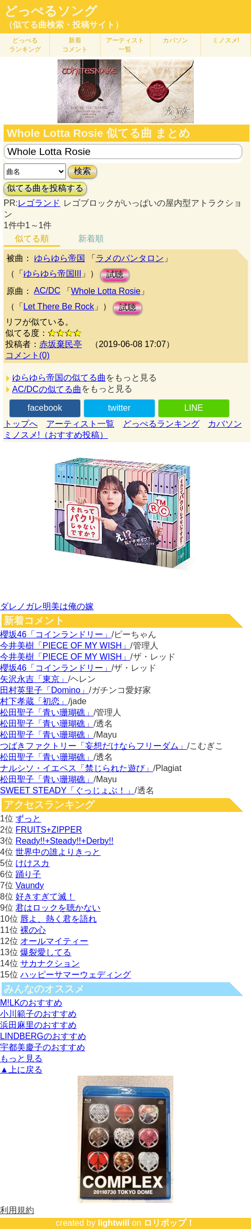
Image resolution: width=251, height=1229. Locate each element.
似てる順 (32, 238)
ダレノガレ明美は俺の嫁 (47, 606)
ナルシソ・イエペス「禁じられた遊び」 (76, 768)
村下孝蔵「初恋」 (34, 701)
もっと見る (21, 1058)
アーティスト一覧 (80, 423)
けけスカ (32, 863)
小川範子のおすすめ (38, 1013)
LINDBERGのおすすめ (43, 1036)
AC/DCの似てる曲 (46, 389)
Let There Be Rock (58, 306)
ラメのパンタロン (130, 258)
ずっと (28, 818)
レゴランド (39, 202)
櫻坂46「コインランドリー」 (56, 634)
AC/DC (47, 290)
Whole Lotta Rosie (106, 291)
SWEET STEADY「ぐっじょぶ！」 (67, 790)
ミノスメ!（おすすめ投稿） (56, 434)
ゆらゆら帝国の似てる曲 (59, 377)
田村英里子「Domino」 (44, 690)
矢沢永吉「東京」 (34, 678)
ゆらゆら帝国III (52, 273)
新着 (75, 45)
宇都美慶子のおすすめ (42, 1047)
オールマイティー (54, 941)
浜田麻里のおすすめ (38, 1024)
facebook (45, 407)
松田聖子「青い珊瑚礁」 (47, 712)
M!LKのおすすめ (31, 1002)
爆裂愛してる (45, 952)
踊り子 (28, 874)
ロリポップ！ (169, 1222)
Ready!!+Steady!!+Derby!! (64, 840)
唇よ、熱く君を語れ (58, 918)
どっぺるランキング (161, 423)
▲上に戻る (21, 1069)
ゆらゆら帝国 (59, 258)
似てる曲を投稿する (45, 188)
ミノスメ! (225, 40)
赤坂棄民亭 (60, 344)
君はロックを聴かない (58, 907)
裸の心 (33, 929)
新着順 (91, 238)
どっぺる (25, 45)
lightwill (114, 1222)
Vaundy (29, 885)
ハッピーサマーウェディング (75, 974)
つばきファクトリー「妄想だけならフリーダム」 (93, 745)
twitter (119, 407)
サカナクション (50, 963)
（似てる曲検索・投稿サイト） (63, 24)
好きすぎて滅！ (45, 896)
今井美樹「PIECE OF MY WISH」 (65, 645)
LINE (193, 407)
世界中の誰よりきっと (58, 851)
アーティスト (125, 45)
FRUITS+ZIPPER (48, 829)
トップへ (21, 423)
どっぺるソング (50, 11)
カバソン (175, 40)
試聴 (114, 274)
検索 (82, 171)
